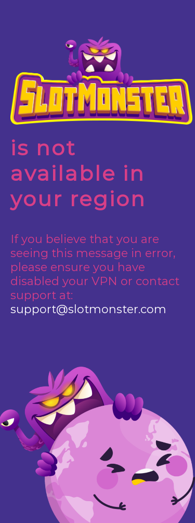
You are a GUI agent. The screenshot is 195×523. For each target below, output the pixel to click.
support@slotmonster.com (88, 309)
